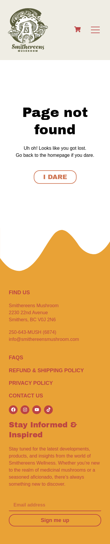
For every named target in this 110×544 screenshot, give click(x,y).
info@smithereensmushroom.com (44, 339)
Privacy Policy (31, 383)
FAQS (16, 358)
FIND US (19, 292)
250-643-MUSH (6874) (32, 332)
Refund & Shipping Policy (46, 370)
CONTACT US (26, 396)
